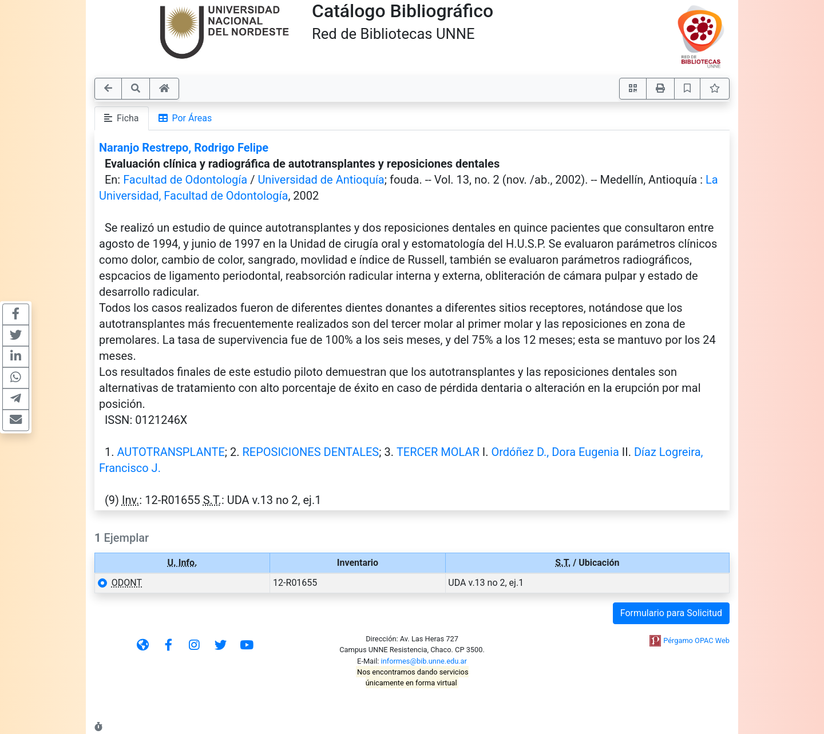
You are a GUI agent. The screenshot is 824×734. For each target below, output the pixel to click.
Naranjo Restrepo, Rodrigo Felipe (183, 147)
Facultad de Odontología (185, 180)
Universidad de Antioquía (321, 180)
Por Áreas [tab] (185, 118)
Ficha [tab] (121, 118)
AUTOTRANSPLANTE (170, 452)
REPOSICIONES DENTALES (310, 452)
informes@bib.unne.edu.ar (424, 661)
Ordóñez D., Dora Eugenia (555, 452)
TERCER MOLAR (438, 452)
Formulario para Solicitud (671, 613)
